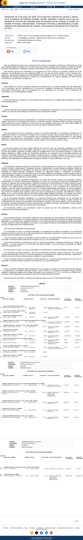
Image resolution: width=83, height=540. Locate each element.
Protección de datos (50, 528)
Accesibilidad (40, 528)
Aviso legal (32, 528)
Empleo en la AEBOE (41, 529)
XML (28, 51)
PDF (12, 51)
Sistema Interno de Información (65, 528)
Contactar (5, 528)
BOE (16, 9)
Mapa (26, 528)
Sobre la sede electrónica (16, 528)
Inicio (11, 9)
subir (76, 521)
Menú (67, 7)
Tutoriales (77, 528)
